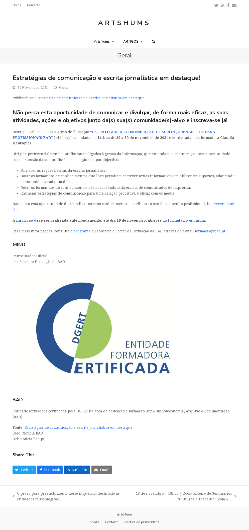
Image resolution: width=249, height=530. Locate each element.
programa (81, 231)
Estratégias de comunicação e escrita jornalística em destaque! (91, 98)
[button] (153, 41)
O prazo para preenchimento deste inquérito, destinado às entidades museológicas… (66, 496)
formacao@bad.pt (210, 231)
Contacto (111, 522)
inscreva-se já (208, 120)
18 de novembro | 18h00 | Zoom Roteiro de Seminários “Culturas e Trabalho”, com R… (181, 496)
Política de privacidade (141, 522)
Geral (63, 87)
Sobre (94, 522)
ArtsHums (124, 23)
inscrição (24, 220)
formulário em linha (186, 220)
